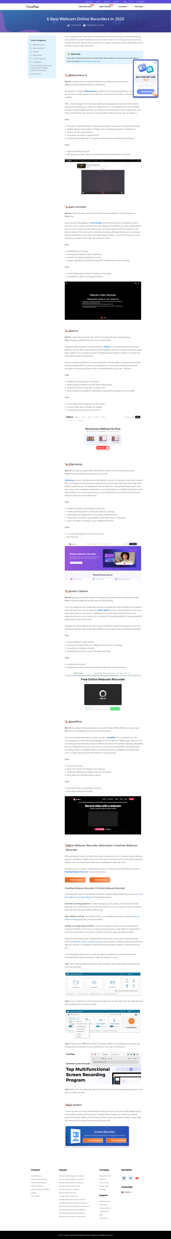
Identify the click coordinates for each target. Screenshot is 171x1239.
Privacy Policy (104, 1185)
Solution (116, 2)
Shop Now (145, 91)
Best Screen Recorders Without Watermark (74, 1206)
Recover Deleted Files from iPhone (71, 1179)
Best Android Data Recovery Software (72, 1209)
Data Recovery (36, 1175)
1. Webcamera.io (38, 44)
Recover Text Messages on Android (71, 1175)
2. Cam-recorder (37, 48)
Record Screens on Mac (67, 1192)
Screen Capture (103, 610)
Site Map (102, 1189)
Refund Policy (104, 1211)
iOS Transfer (35, 1196)
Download (89, 2)
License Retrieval (105, 1207)
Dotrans (34, 1192)
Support (106, 2)
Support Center (104, 1201)
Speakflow (111, 737)
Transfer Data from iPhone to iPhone (72, 1199)
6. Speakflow (36, 62)
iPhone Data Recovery (39, 1182)
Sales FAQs (103, 1204)
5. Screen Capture (38, 58)
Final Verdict (36, 74)
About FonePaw (105, 1175)
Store (98, 2)
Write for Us (103, 1218)
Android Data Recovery (39, 1179)
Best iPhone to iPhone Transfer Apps (72, 1216)
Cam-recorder (96, 223)
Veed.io (107, 347)
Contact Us (103, 1179)
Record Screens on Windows (69, 1189)
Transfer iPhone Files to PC (68, 1196)
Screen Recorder (37, 1185)
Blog (124, 2)
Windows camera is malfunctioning (87, 941)
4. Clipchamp (36, 55)
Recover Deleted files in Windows (71, 1182)
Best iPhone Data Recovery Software (72, 1212)
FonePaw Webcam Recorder (90, 61)
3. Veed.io (35, 51)
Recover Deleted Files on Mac (69, 1185)
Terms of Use (104, 1182)
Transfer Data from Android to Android (72, 1202)
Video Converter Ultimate (40, 1189)
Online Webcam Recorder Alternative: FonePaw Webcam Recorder (41, 68)
